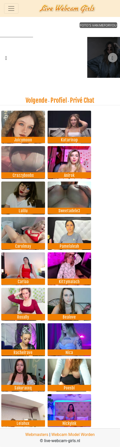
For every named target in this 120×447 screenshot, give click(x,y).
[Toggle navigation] (11, 8)
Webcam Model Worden (73, 434)
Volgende (36, 100)
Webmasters (36, 434)
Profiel (58, 100)
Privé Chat (82, 100)
